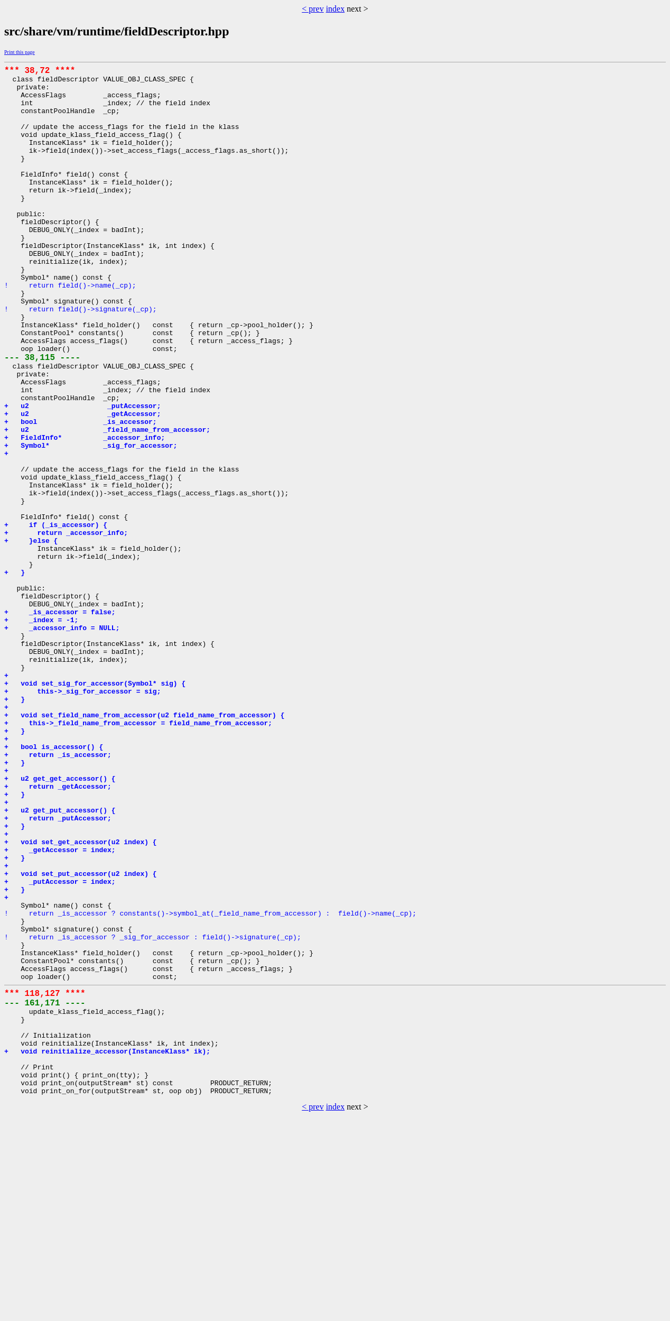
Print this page (19, 52)
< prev (312, 8)
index (335, 8)
